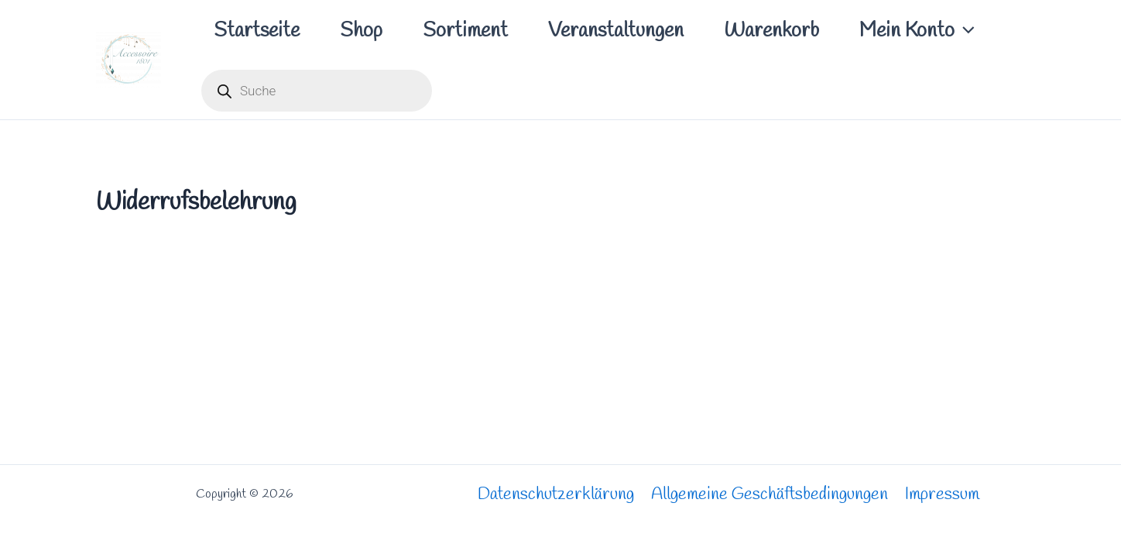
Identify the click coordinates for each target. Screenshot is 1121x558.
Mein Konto (917, 31)
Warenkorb (771, 31)
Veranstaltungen (616, 31)
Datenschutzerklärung (556, 494)
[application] (965, 31)
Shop (361, 31)
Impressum (942, 494)
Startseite (257, 31)
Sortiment (465, 31)
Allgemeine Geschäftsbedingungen (769, 494)
